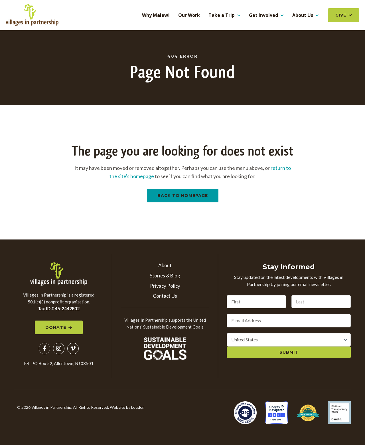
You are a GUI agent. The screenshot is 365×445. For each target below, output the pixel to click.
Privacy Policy (165, 286)
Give (340, 15)
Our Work (189, 15)
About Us (302, 15)
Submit (288, 352)
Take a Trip (221, 15)
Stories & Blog (165, 276)
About (165, 266)
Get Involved (263, 15)
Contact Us (165, 296)
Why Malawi (156, 15)
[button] (44, 349)
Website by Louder (126, 408)
